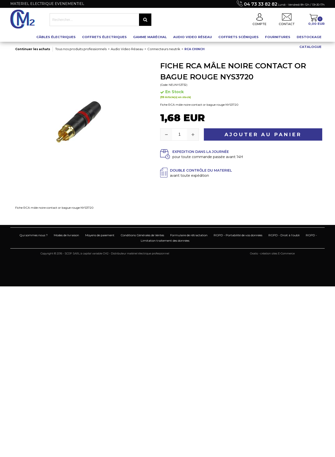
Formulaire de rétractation (189, 235)
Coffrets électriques (104, 37)
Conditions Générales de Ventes (142, 235)
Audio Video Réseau (192, 37)
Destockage (309, 37)
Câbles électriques (56, 37)
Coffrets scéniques (238, 37)
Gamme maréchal (150, 37)
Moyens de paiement (99, 235)
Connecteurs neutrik (163, 49)
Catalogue (310, 47)
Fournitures (277, 37)
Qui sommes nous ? (33, 235)
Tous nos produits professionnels (81, 49)
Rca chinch (194, 49)
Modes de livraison (66, 235)
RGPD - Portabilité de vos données (238, 235)
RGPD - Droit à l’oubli (284, 235)
